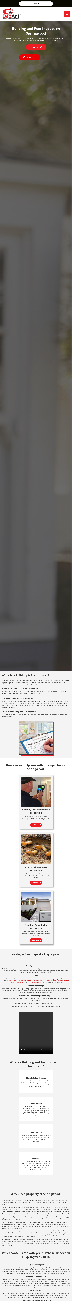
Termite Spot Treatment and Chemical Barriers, (41, 981)
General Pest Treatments (16, 983)
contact (31, 1006)
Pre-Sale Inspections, (63, 981)
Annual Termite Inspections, (17, 981)
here (61, 983)
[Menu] (67, 14)
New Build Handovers (34, 983)
